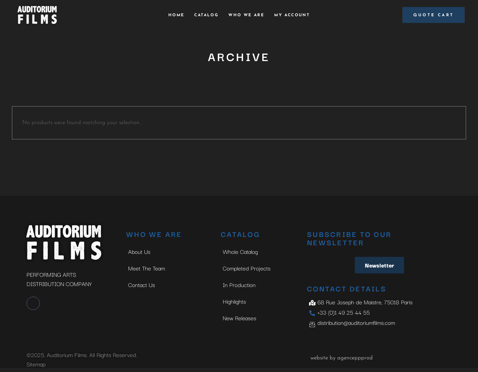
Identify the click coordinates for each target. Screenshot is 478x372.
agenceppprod (355, 358)
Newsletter (379, 264)
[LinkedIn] (33, 303)
